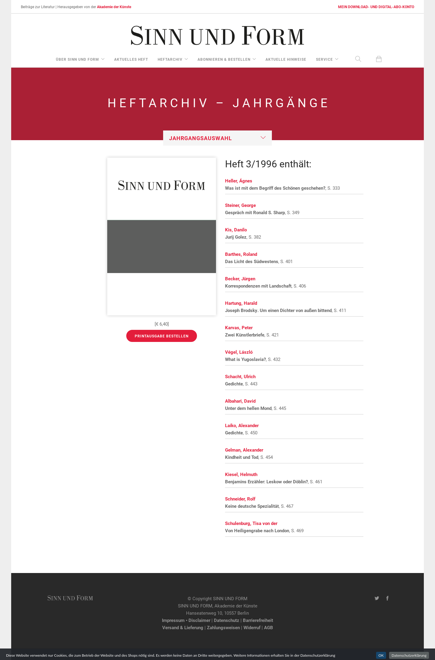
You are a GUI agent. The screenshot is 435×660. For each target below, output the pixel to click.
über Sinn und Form (77, 59)
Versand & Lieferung (182, 627)
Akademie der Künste (114, 6)
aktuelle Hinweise (286, 59)
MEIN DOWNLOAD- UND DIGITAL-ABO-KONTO (376, 6)
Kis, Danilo (236, 230)
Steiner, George (240, 205)
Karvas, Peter (239, 327)
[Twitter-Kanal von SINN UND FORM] (377, 598)
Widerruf (251, 627)
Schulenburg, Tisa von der (251, 523)
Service (324, 59)
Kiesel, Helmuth (241, 474)
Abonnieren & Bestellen (224, 59)
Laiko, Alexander (242, 425)
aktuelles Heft (131, 59)
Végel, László (239, 352)
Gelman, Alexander (244, 450)
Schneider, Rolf (240, 499)
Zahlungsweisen (223, 627)
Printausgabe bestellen (161, 335)
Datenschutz (226, 620)
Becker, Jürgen (240, 278)
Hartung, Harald (241, 303)
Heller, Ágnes (238, 181)
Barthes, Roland (241, 254)
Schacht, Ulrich (240, 376)
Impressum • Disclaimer (186, 620)
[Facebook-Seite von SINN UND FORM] (387, 598)
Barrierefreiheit (258, 620)
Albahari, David (240, 401)
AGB (268, 627)
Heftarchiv (170, 59)
